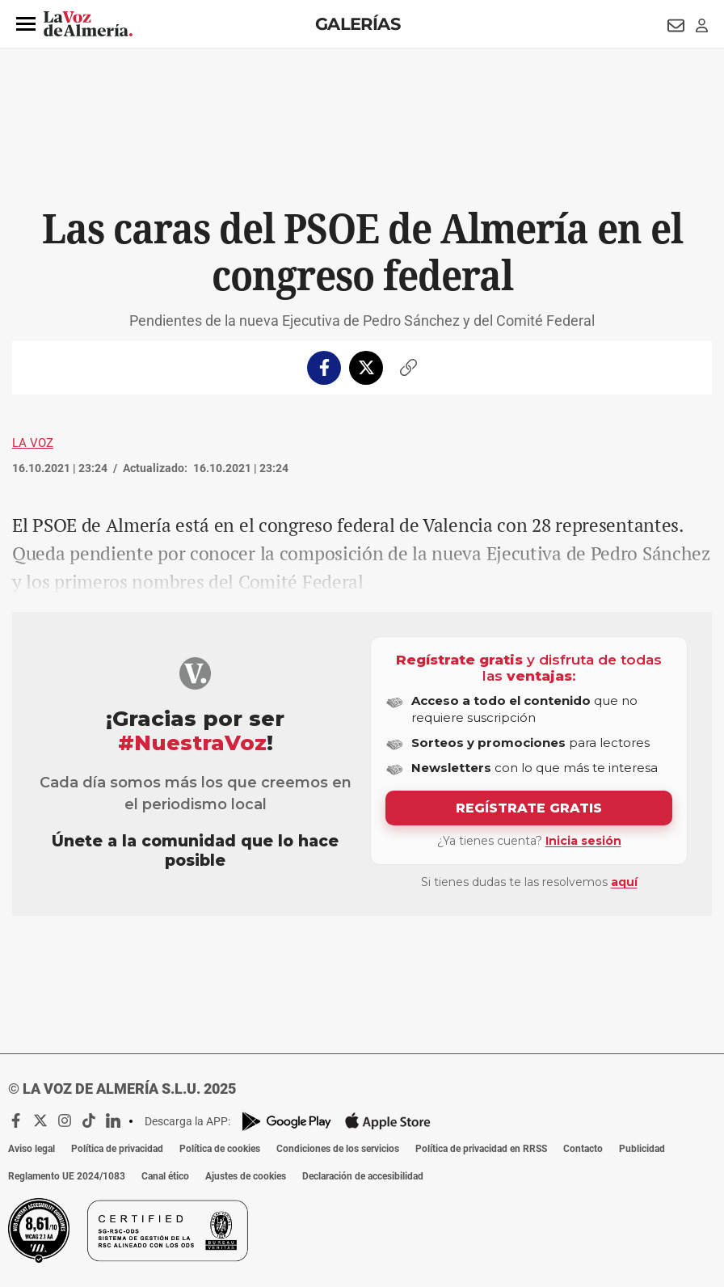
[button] (26, 24)
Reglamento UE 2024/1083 (66, 1176)
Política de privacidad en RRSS (481, 1148)
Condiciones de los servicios (337, 1148)
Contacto (583, 1148)
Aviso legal (31, 1148)
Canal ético (165, 1176)
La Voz (32, 443)
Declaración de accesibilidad (362, 1176)
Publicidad (642, 1148)
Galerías (357, 24)
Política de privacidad (117, 1148)
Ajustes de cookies (245, 1176)
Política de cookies (219, 1148)
